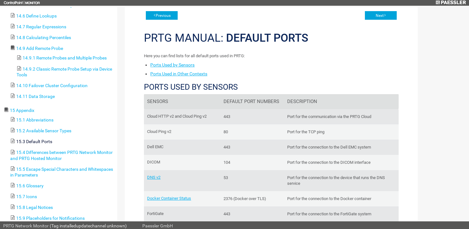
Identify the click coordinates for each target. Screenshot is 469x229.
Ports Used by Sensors (172, 64)
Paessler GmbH (157, 225)
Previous (163, 15)
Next (380, 15)
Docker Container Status (169, 198)
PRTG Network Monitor (26, 225)
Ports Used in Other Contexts (178, 73)
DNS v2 (153, 177)
